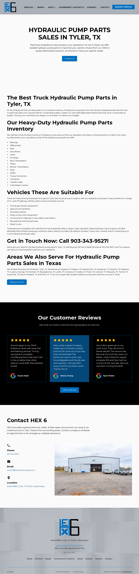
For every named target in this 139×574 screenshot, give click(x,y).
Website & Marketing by (118, 572)
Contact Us (69, 59)
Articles (88, 559)
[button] (29, 7)
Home (29, 559)
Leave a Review (69, 390)
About (80, 559)
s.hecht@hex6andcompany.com (21, 470)
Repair (48, 559)
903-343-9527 (13, 454)
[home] (10, 7)
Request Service (123, 7)
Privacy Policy (78, 572)
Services (39, 559)
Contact (105, 7)
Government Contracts (71, 7)
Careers (98, 559)
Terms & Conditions (62, 572)
